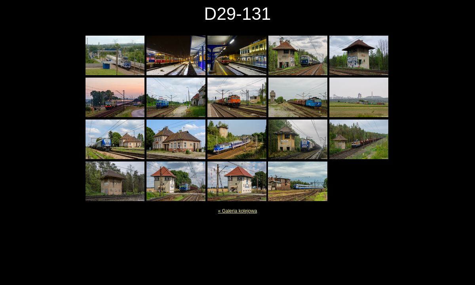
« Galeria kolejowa (237, 211)
